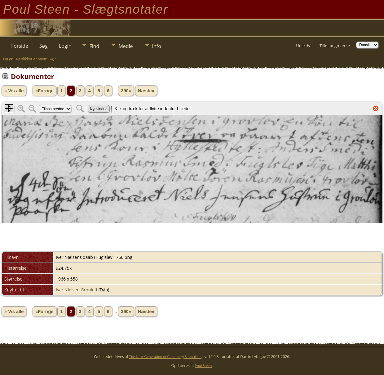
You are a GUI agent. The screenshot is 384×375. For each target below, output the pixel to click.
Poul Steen (203, 365)
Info (156, 46)
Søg (43, 45)
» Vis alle (14, 90)
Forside (19, 45)
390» (126, 90)
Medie (125, 46)
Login (65, 45)
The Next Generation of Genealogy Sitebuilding (166, 356)
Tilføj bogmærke (335, 45)
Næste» (146, 90)
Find (94, 46)
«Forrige (44, 90)
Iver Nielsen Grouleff (76, 290)
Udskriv (303, 45)
